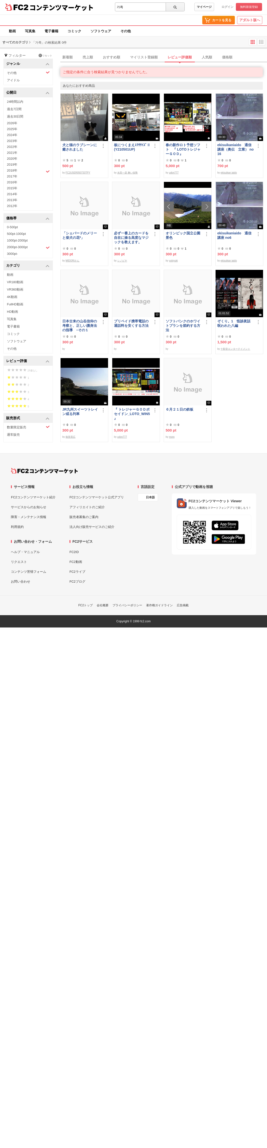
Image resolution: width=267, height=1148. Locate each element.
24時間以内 (15, 102)
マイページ (204, 7)
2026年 (12, 123)
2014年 (12, 194)
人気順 (207, 57)
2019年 (12, 164)
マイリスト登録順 (144, 57)
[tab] (163, 57)
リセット (45, 55)
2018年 (28, 171)
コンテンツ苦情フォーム (28, 572)
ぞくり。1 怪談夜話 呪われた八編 (235, 323)
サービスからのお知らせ (28, 507)
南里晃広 (70, 436)
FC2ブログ (77, 581)
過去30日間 (15, 116)
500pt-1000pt (16, 234)
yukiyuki (173, 260)
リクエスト (19, 562)
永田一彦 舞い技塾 (127, 172)
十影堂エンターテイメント (235, 349)
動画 (12, 31)
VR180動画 (15, 282)
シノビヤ (122, 260)
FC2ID (74, 552)
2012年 (12, 206)
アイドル (13, 80)
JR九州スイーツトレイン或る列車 (80, 411)
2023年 (12, 141)
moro (172, 436)
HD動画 (12, 311)
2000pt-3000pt (28, 247)
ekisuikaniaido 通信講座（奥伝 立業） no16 (235, 149)
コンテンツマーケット (61, 7)
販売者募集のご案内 (83, 517)
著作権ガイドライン (159, 605)
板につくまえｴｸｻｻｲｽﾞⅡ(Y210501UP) (132, 147)
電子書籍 (51, 31)
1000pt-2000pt (17, 240)
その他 (125, 31)
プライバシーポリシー (127, 605)
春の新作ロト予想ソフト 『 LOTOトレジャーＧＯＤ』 (183, 149)
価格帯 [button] (27, 218)
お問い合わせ (20, 581)
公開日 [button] (27, 92)
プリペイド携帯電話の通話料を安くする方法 (131, 323)
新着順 (67, 57)
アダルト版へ (249, 20)
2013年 (12, 200)
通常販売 (13, 434)
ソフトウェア (100, 31)
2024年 (12, 135)
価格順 (227, 57)
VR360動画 (15, 289)
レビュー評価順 (180, 57)
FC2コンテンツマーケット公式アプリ (96, 497)
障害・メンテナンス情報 (28, 517)
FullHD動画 (15, 304)
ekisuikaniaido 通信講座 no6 (234, 235)
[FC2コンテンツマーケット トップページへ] (44, 470)
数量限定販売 (28, 427)
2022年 (12, 147)
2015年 (12, 188)
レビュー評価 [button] (27, 361)
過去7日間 (14, 109)
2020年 (12, 158)
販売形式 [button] (27, 418)
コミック (74, 31)
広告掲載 (183, 605)
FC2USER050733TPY (78, 172)
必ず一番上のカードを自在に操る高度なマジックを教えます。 (131, 237)
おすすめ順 (111, 57)
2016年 (12, 182)
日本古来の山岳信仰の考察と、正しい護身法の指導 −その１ (79, 325)
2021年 (12, 153)
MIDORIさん (72, 260)
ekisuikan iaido (229, 172)
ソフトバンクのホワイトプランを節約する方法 (183, 325)
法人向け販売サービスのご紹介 (91, 527)
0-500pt (12, 227)
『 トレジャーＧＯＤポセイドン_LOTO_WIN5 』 (132, 413)
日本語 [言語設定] (150, 497)
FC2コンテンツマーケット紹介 (33, 497)
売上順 (88, 57)
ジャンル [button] (27, 64)
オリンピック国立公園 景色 (184, 235)
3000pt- (12, 254)
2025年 (12, 129)
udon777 (173, 172)
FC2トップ (85, 605)
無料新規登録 (249, 7)
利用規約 (17, 527)
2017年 (12, 176)
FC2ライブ (77, 572)
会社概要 (103, 605)
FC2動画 (75, 562)
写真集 (30, 31)
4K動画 (12, 297)
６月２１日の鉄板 (179, 409)
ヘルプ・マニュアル (25, 552)
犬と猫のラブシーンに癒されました (79, 147)
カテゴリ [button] (27, 265)
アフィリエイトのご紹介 (87, 507)
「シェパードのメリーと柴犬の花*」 (79, 235)
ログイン (227, 7)
